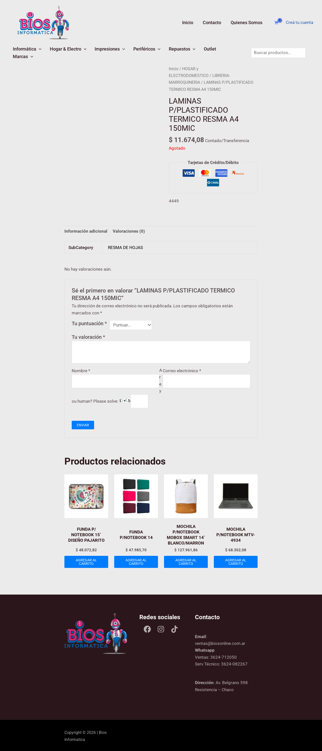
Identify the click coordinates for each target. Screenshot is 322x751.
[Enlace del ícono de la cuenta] (299, 22)
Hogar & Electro (66, 52)
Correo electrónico (182, 369)
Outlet (203, 52)
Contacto (212, 22)
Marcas (226, 52)
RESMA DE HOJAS (125, 245)
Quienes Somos (246, 22)
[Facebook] (147, 627)
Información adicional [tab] (85, 229)
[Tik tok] (174, 627)
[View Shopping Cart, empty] (276, 23)
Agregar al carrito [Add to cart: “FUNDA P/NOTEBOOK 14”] (136, 560)
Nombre (81, 369)
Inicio (188, 22)
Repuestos (176, 52)
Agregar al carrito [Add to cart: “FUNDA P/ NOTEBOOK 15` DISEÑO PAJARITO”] (86, 560)
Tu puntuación (89, 322)
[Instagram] (161, 627)
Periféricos (142, 52)
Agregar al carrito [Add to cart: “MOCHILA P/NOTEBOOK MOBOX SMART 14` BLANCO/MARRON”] (185, 560)
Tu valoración (88, 335)
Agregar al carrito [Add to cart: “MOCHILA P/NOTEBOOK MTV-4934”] (235, 560)
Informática (26, 52)
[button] (38, 52)
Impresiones (107, 52)
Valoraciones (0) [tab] (129, 229)
